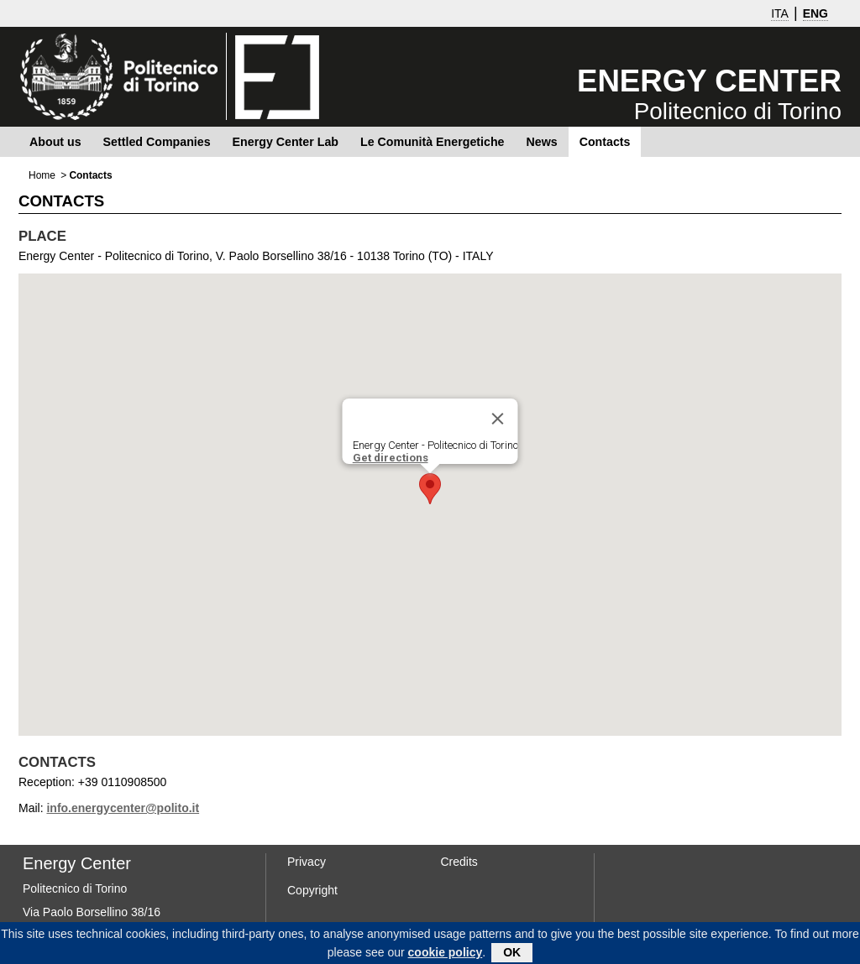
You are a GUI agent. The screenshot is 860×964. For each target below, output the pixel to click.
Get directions (390, 457)
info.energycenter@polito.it (122, 808)
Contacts (605, 142)
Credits (459, 861)
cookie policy (445, 955)
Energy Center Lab (285, 142)
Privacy (306, 861)
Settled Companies (157, 142)
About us (55, 142)
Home (42, 175)
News (541, 142)
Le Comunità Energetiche (432, 142)
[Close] (498, 419)
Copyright (312, 890)
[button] (430, 488)
